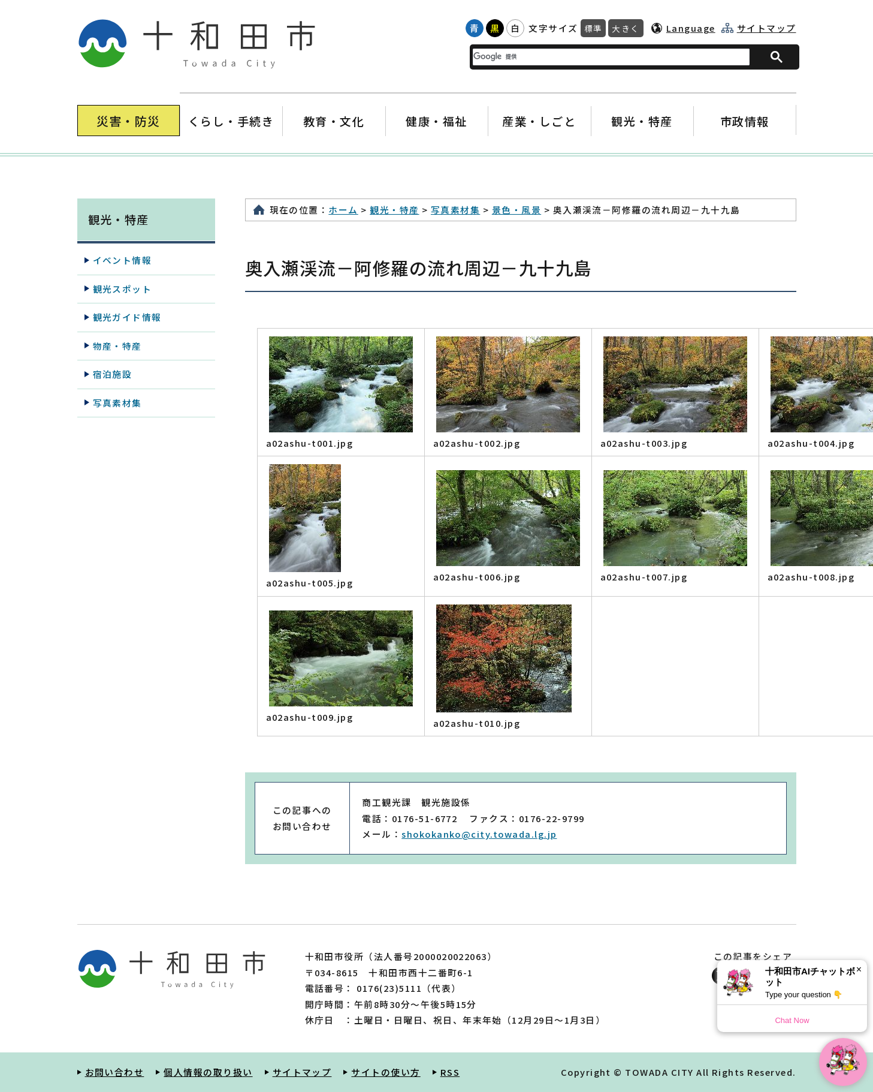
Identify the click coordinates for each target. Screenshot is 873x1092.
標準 (593, 28)
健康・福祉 (436, 121)
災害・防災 (128, 121)
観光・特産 (642, 121)
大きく (625, 28)
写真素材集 (455, 209)
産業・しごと (539, 121)
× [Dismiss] (859, 969)
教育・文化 (333, 121)
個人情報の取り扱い (208, 1072)
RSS (450, 1072)
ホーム (343, 209)
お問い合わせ (114, 1072)
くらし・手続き (231, 121)
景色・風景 (516, 209)
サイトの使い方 (385, 1072)
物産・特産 (117, 345)
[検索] (604, 56)
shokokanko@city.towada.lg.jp (479, 834)
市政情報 (745, 121)
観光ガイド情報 (127, 317)
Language (690, 28)
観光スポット (122, 288)
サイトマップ (766, 28)
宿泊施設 (112, 374)
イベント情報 (122, 260)
